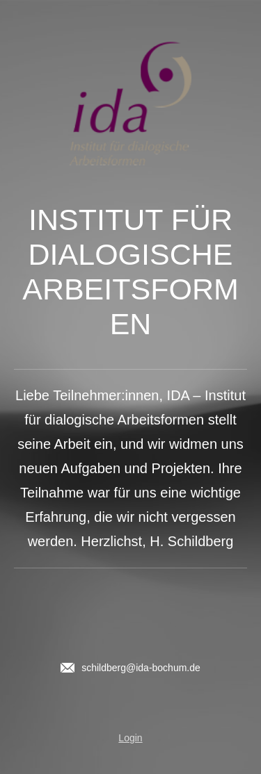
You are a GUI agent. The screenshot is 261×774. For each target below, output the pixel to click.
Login (130, 737)
